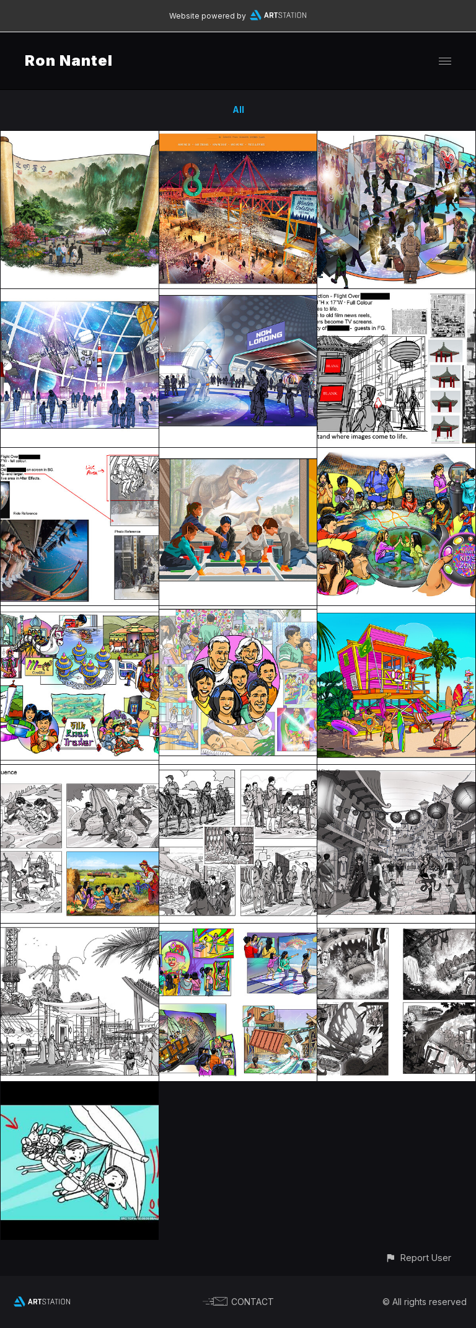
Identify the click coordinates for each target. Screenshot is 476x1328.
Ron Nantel (69, 60)
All (238, 109)
